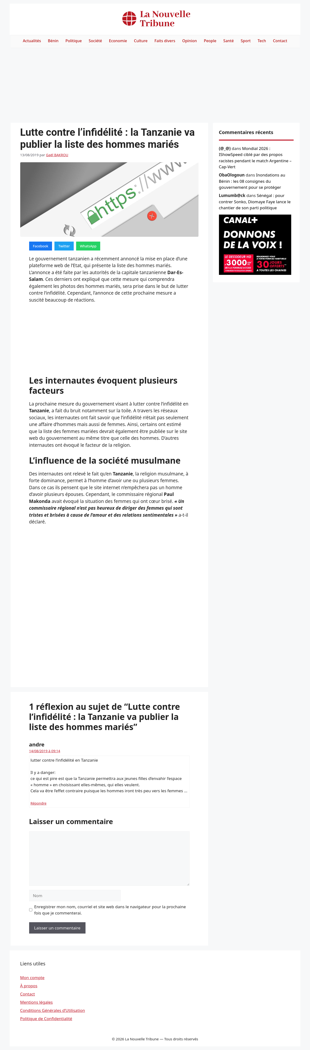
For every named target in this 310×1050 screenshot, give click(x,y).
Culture (140, 40)
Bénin (53, 40)
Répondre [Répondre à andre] (38, 803)
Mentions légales (36, 1002)
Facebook (40, 246)
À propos (29, 986)
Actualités (32, 40)
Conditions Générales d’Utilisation (52, 1010)
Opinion (189, 40)
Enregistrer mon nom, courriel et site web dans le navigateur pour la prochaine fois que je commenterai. (110, 910)
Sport (246, 40)
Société (95, 40)
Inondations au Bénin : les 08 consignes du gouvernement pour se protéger (252, 181)
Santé (228, 40)
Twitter (64, 246)
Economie (118, 40)
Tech (261, 40)
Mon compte (32, 977)
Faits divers (164, 40)
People (210, 40)
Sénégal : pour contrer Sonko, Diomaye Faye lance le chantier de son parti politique (255, 201)
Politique (74, 40)
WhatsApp (88, 246)
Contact (280, 40)
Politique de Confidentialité (46, 1018)
